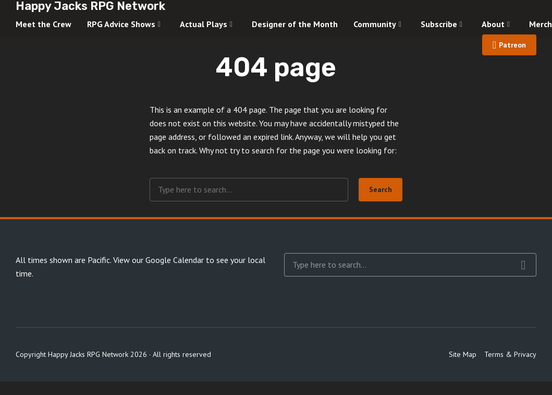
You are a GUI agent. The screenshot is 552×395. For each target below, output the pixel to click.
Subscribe (439, 24)
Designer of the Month (295, 24)
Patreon (512, 45)
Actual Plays (203, 24)
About (493, 24)
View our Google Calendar (158, 260)
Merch (540, 24)
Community (374, 24)
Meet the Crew (43, 24)
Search (380, 189)
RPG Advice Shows (121, 24)
